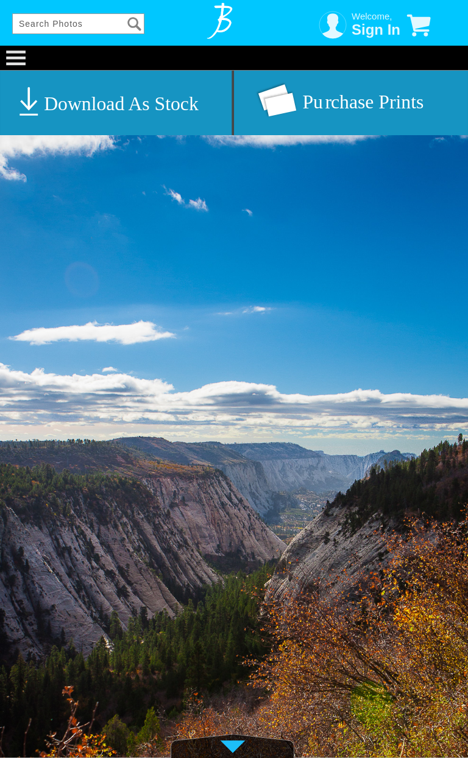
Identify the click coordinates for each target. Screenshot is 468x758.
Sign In (376, 29)
